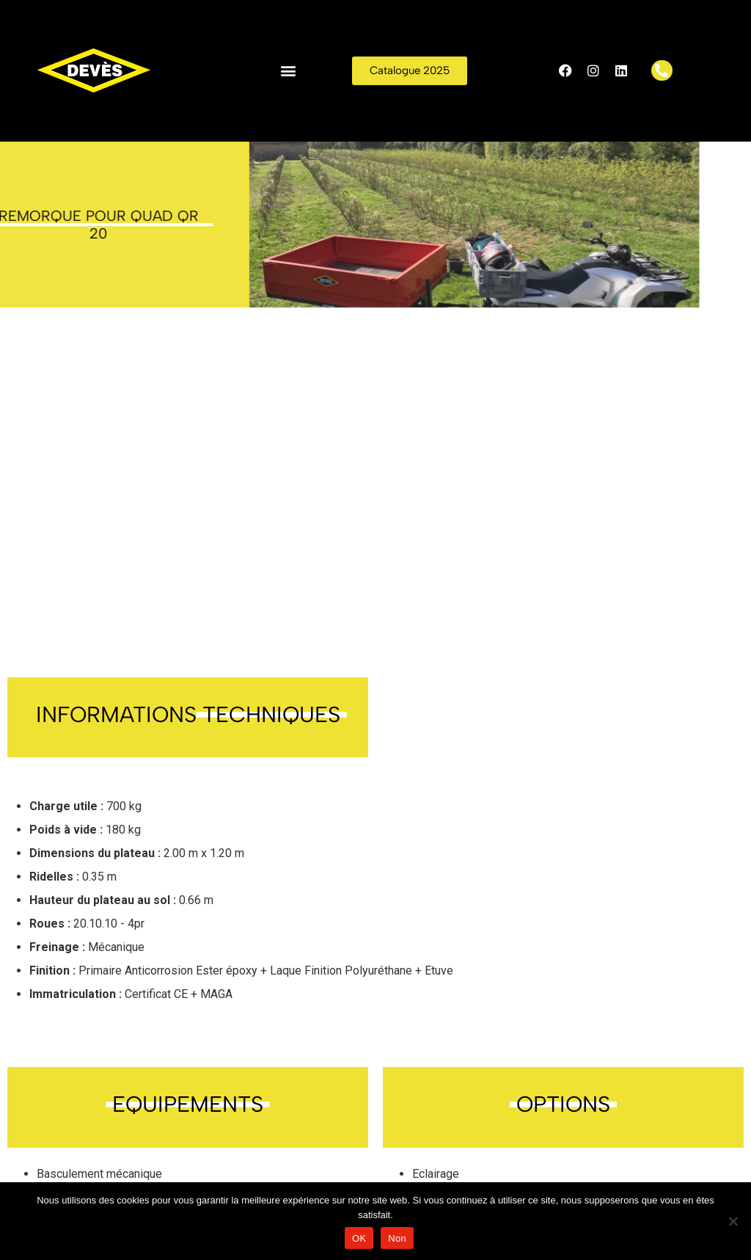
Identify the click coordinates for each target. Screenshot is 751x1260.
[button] (288, 71)
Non (397, 1238)
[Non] (732, 1221)
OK (359, 1238)
